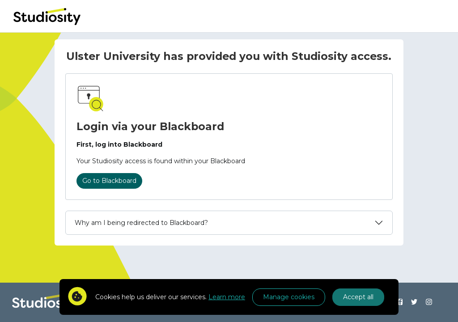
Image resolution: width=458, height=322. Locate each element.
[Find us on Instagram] (429, 302)
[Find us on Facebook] (399, 302)
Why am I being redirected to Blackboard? (141, 223)
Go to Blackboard (109, 181)
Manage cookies (288, 297)
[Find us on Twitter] (414, 302)
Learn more (226, 297)
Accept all (358, 297)
